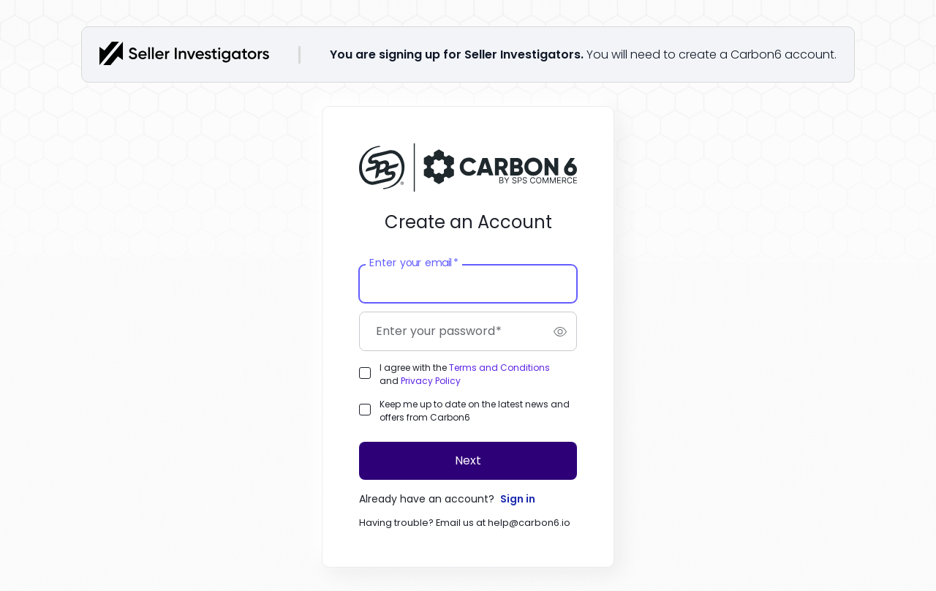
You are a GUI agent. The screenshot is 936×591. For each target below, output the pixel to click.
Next (468, 460)
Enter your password (439, 331)
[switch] (560, 331)
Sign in (517, 499)
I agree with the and (465, 374)
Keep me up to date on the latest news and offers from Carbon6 (475, 411)
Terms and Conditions (499, 367)
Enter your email (413, 263)
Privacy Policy (431, 380)
